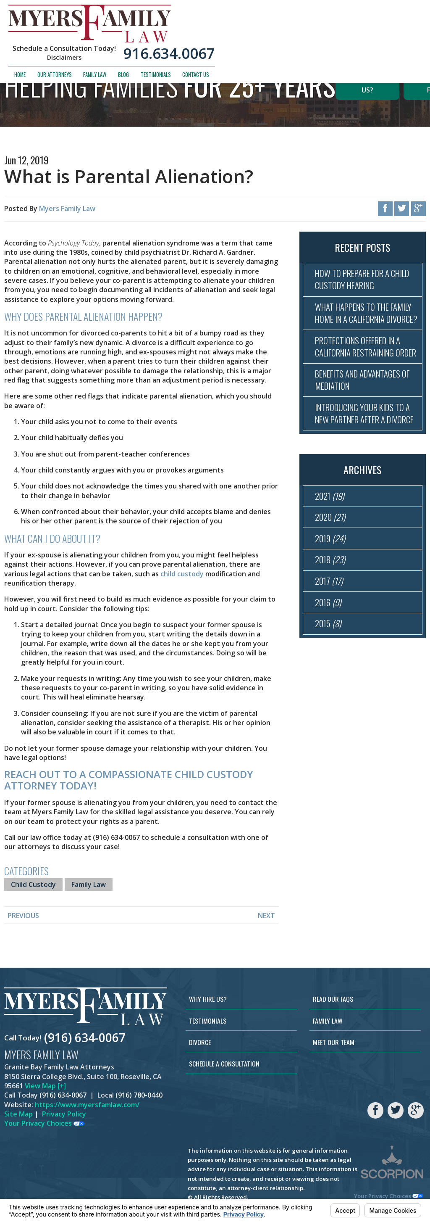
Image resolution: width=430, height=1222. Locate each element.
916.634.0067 (376, 15)
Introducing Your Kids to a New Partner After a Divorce (365, 451)
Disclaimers (271, 20)
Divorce (200, 1042)
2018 (330, 608)
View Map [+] (45, 1085)
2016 (328, 652)
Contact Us (402, 37)
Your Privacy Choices (44, 1123)
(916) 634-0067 (85, 1038)
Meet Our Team (333, 1042)
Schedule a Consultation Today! (270, 11)
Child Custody (33, 884)
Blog (330, 37)
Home (226, 37)
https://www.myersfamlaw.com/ (87, 1104)
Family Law (301, 37)
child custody (182, 573)
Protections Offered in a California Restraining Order (361, 369)
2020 (330, 563)
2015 (328, 674)
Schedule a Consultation (224, 1063)
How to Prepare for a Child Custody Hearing (365, 280)
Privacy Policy (64, 1114)
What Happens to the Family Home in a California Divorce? (366, 321)
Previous (23, 915)
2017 (329, 630)
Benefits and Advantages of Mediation (366, 410)
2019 (330, 586)
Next (266, 915)
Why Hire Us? (367, 85)
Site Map (18, 1114)
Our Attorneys (261, 37)
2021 (330, 541)
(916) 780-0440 (139, 1095)
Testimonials (362, 37)
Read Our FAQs (333, 999)
